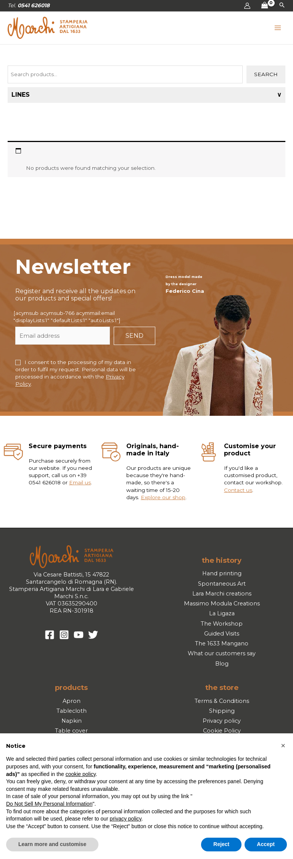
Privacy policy (222, 723)
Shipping (222, 713)
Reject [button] (221, 844)
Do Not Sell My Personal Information (49, 804)
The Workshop (222, 626)
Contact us (238, 493)
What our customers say (222, 656)
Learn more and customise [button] (52, 844)
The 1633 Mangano (221, 646)
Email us (80, 485)
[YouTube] (79, 638)
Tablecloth (71, 713)
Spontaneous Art (222, 586)
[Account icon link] (247, 5)
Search (266, 77)
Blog (222, 666)
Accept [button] (266, 844)
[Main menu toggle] (277, 29)
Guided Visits (221, 636)
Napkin (71, 723)
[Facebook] (50, 638)
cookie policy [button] (81, 774)
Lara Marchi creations (221, 596)
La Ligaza (222, 616)
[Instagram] (64, 638)
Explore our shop (163, 500)
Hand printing (221, 576)
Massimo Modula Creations (222, 606)
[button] (282, 6)
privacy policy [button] (126, 819)
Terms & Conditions (222, 703)
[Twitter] (93, 638)
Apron (71, 703)
